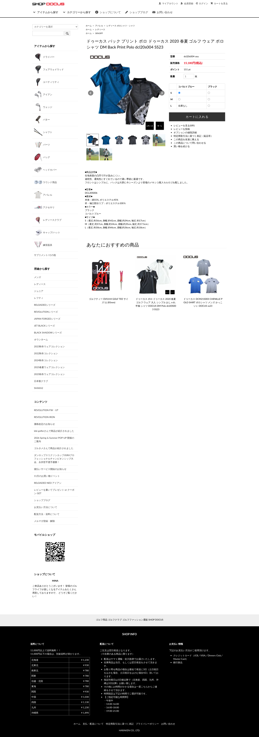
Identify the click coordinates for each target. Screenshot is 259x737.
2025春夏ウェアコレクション (49, 367)
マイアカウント (168, 3)
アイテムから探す (45, 12)
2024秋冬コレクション (46, 360)
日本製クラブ (41, 381)
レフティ (38, 297)
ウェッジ (43, 107)
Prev (90, 93)
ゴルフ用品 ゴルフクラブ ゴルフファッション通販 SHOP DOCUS (129, 619)
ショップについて (108, 12)
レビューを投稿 (182, 129)
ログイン (201, 3)
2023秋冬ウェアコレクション (49, 346)
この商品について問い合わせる (190, 142)
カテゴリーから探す (76, 12)
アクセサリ (44, 207)
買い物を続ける (182, 146)
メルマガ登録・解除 (44, 521)
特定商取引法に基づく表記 (120, 723)
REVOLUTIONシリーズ (46, 311)
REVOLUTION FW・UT (46, 410)
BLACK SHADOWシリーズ (48, 332)
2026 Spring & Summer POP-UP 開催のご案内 (54, 439)
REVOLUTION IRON (44, 417)
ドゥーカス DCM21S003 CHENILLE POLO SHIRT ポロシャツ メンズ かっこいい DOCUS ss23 (203, 302)
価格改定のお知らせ (44, 424)
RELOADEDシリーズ (44, 304)
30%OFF (99, 33)
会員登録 (187, 3)
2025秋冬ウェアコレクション (49, 374)
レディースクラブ (47, 220)
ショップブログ (136, 12)
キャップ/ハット (47, 232)
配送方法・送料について (46, 514)
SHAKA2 (38, 388)
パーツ (42, 144)
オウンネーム (41, 339)
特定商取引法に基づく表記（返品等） (193, 135)
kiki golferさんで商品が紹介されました (54, 430)
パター (42, 119)
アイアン (43, 94)
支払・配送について (93, 723)
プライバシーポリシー (147, 723)
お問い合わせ (162, 12)
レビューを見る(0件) (184, 125)
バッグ (42, 157)
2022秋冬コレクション (46, 353)
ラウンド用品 (45, 182)
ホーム (89, 25)
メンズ (37, 277)
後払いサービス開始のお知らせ (50, 469)
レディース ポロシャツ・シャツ (121, 25)
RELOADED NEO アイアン (47, 482)
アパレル (99, 25)
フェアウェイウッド (49, 69)
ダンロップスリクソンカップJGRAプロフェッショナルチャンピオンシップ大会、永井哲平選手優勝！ (54, 458)
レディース (100, 29)
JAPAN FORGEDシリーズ (47, 318)
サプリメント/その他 (45, 255)
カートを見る (219, 3)
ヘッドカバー (45, 169)
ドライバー (44, 57)
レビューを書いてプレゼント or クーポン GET (54, 491)
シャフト (43, 132)
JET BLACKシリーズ (44, 325)
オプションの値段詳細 (185, 132)
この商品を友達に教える (186, 139)
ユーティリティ (46, 82)
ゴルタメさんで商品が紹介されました (53, 448)
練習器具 (43, 245)
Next (162, 93)
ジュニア (38, 291)
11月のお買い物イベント (47, 476)
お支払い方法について (45, 507)
